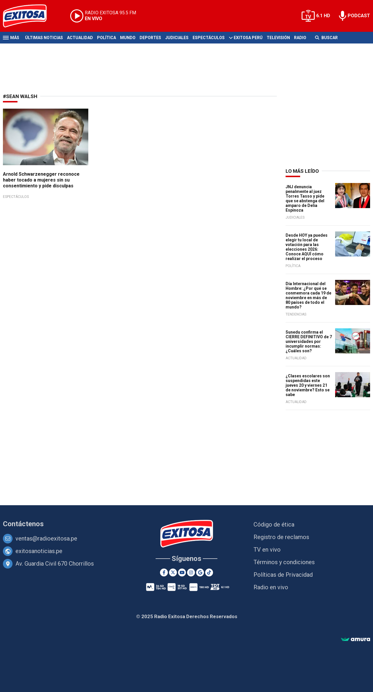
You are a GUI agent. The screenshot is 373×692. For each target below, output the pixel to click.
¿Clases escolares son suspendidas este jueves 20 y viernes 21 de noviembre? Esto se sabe (308, 385)
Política (106, 37)
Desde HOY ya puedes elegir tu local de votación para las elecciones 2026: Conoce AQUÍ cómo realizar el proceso (307, 247)
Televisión (278, 37)
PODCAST (359, 15)
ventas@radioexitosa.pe (46, 538)
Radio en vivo (271, 587)
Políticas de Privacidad (283, 574)
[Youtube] (182, 572)
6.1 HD (323, 15)
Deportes (150, 37)
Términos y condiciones (284, 562)
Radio (300, 37)
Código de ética (274, 524)
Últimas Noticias (44, 37)
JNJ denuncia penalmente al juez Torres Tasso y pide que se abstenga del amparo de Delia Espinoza (305, 198)
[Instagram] (191, 572)
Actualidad (80, 37)
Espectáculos (209, 37)
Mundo (128, 37)
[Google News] (200, 572)
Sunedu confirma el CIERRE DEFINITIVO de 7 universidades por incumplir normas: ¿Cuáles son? (309, 341)
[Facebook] (164, 572)
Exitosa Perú (248, 37)
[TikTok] (209, 572)
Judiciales (177, 37)
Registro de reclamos (281, 537)
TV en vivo (267, 549)
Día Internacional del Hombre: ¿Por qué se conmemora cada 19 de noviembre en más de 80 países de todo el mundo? (308, 295)
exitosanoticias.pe (38, 551)
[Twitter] (173, 572)
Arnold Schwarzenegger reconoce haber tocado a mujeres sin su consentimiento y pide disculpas (41, 180)
